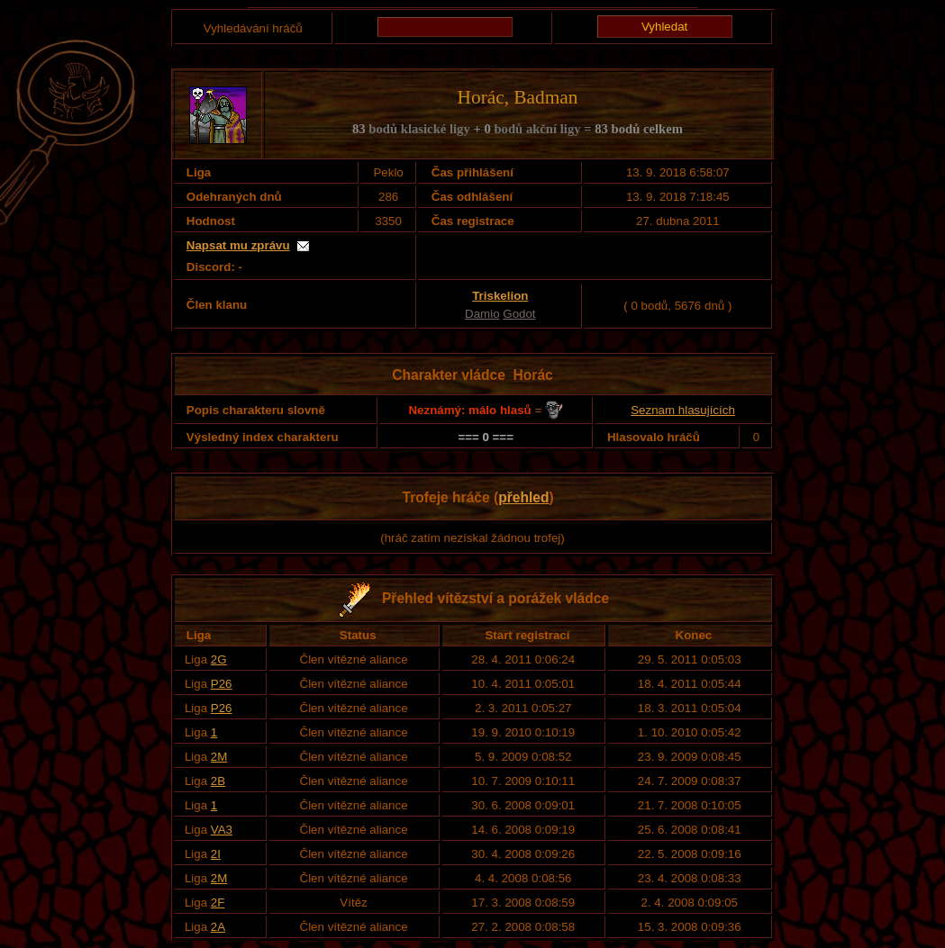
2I (216, 854)
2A (218, 927)
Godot (519, 314)
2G (219, 659)
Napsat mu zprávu (238, 245)
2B (218, 781)
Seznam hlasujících (683, 410)
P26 (221, 684)
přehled (523, 497)
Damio (482, 314)
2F (218, 902)
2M (219, 756)
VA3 (221, 829)
